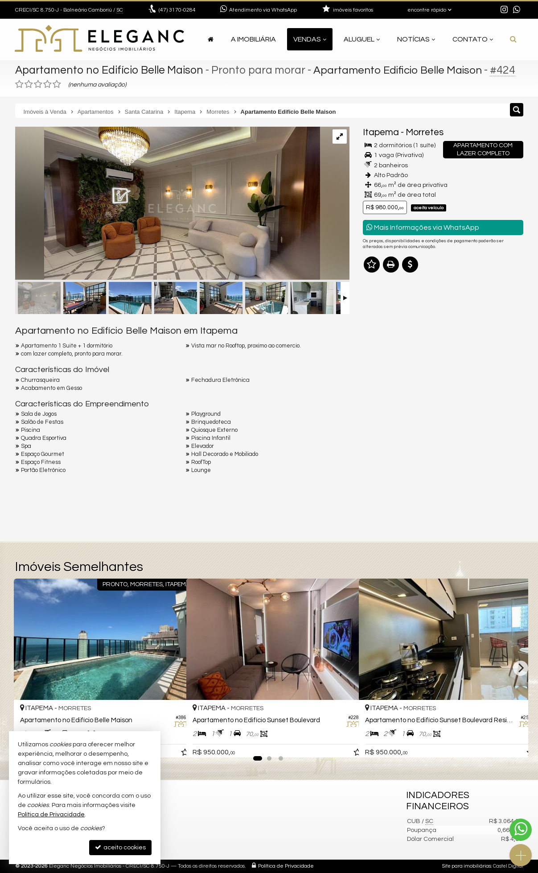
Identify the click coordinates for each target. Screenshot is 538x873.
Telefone (380, 433)
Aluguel (362, 39)
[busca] (513, 39)
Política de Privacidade (286, 866)
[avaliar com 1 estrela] (19, 84)
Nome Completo (391, 371)
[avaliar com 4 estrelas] (47, 84)
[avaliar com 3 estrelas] (38, 84)
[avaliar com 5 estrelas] (57, 84)
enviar (499, 464)
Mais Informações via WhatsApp (422, 227)
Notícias (416, 39)
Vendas (309, 39)
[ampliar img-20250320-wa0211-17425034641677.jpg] (167, 204)
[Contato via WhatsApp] (520, 830)
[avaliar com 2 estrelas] (29, 84)
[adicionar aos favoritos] (170, 743)
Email (375, 402)
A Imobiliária (253, 39)
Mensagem (384, 322)
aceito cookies (120, 847)
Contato (472, 39)
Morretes (425, 132)
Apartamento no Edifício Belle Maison (110, 70)
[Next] (520, 668)
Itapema (381, 132)
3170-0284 (177, 10)
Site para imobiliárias (466, 866)
